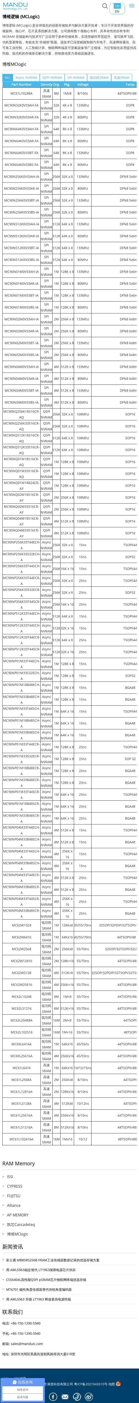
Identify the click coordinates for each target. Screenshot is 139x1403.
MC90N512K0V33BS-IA (21, 259)
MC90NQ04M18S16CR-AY (21, 521)
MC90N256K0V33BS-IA (21, 212)
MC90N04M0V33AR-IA (21, 378)
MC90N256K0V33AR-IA (21, 188)
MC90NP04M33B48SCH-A (21, 866)
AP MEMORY (18, 1215)
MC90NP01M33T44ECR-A (21, 747)
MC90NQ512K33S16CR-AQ (21, 450)
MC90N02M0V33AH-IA (21, 319)
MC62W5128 (21, 973)
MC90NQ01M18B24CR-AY (21, 485)
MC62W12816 (21, 961)
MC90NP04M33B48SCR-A (21, 913)
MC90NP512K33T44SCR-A (21, 652)
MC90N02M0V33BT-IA (22, 343)
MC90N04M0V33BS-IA (22, 402)
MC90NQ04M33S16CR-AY (21, 533)
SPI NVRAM (76, 77)
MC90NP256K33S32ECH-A (21, 557)
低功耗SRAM (99, 77)
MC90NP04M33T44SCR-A (21, 901)
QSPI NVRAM (52, 77)
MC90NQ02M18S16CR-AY (21, 497)
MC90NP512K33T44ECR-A (21, 640)
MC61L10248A (21, 93)
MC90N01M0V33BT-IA (22, 295)
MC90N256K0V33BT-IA (21, 200)
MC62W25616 (21, 984)
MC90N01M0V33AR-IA (21, 283)
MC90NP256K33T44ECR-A (21, 581)
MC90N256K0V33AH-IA (21, 176)
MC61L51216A (21, 1127)
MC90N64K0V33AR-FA (22, 141)
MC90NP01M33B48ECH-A (21, 699)
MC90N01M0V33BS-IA (22, 307)
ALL (7, 77)
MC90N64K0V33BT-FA (21, 153)
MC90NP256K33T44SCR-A (21, 604)
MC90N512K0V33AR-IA (21, 236)
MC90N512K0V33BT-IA (21, 248)
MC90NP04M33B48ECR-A (21, 890)
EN (117, 11)
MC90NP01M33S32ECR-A (21, 759)
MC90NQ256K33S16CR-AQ (21, 426)
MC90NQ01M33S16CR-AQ (21, 474)
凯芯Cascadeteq (21, 1224)
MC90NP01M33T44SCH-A (21, 711)
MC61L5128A (21, 1103)
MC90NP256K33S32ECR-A (21, 592)
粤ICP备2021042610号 (90, 1384)
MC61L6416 (22, 1068)
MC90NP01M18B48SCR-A (21, 806)
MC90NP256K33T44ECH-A (21, 545)
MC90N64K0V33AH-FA (21, 129)
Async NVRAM (26, 77)
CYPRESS (14, 1186)
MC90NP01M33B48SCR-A (21, 818)
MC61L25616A (21, 1115)
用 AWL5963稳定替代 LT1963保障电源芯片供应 (41, 1270)
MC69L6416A (21, 1044)
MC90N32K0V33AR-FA (22, 117)
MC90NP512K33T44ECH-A (21, 616)
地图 (111, 1384)
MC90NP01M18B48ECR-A (21, 771)
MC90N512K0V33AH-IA (21, 224)
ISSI (10, 1176)
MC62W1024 (21, 925)
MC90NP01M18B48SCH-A (21, 723)
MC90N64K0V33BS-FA (21, 164)
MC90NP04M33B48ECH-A (21, 842)
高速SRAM (121, 77)
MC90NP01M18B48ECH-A (21, 688)
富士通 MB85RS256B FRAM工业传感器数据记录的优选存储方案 (53, 1260)
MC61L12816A (21, 1091)
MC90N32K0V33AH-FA (21, 105)
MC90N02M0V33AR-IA (21, 331)
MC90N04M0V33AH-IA (21, 366)
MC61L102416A (21, 1139)
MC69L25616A (21, 1056)
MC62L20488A (21, 1020)
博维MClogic (17, 1234)
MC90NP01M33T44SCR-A (21, 794)
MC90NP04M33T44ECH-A (21, 830)
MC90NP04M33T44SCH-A (21, 854)
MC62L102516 (21, 1032)
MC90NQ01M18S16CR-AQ (21, 462)
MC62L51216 (22, 1008)
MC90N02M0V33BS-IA (22, 355)
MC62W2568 (21, 949)
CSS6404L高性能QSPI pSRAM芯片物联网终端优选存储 (46, 1279)
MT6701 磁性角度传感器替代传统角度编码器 (39, 1289)
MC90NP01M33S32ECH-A (21, 676)
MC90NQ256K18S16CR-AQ (21, 414)
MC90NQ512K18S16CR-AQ (21, 438)
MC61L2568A (21, 1079)
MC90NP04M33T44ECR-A (21, 878)
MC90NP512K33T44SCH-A (21, 628)
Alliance (14, 1205)
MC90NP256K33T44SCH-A (21, 569)
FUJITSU (14, 1195)
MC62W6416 (21, 937)
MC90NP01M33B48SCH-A (21, 735)
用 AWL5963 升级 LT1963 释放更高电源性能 (38, 1299)
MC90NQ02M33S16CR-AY (21, 509)
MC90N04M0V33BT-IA (22, 390)
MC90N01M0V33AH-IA (21, 271)
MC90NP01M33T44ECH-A (21, 664)
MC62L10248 (22, 996)
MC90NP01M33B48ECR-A (21, 783)
